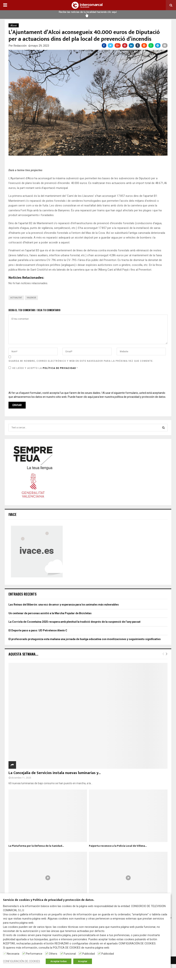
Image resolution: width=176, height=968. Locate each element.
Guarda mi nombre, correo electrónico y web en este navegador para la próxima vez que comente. (81, 361)
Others (53, 953)
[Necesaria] (4, 953)
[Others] (46, 953)
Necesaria (13, 953)
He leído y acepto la (43, 367)
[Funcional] (61, 953)
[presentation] (37, 380)
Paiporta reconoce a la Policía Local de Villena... (118, 846)
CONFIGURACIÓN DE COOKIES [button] (21, 961)
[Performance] (23, 953)
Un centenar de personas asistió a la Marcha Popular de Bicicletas (50, 613)
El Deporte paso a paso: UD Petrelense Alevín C (37, 630)
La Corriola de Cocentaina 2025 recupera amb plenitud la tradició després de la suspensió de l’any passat (74, 621)
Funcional (70, 953)
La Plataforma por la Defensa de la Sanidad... (36, 846)
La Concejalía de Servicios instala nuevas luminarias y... (54, 773)
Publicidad (88, 953)
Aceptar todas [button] (58, 961)
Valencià (31, 298)
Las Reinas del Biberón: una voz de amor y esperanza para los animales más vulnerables (63, 604)
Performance (34, 953)
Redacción (20, 45)
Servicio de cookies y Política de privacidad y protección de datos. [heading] (48, 900)
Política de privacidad (60, 368)
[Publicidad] (80, 953)
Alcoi (13, 25)
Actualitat (16, 298)
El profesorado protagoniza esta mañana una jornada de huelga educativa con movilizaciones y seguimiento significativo (84, 639)
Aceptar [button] (82, 961)
